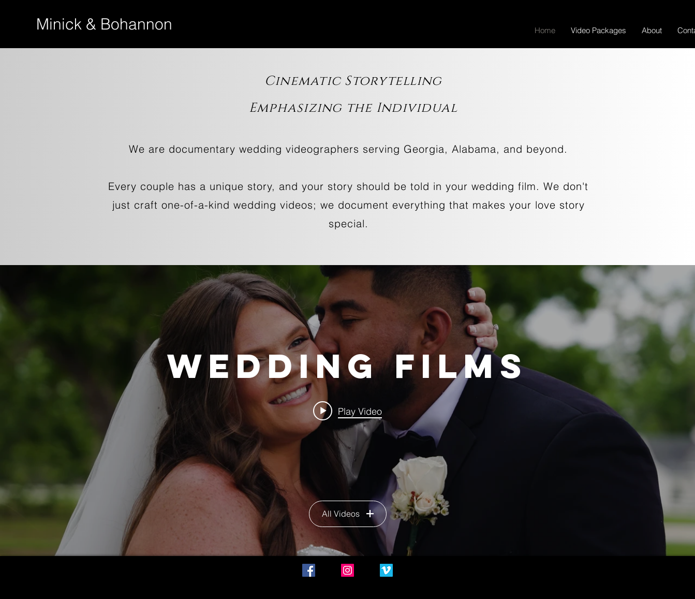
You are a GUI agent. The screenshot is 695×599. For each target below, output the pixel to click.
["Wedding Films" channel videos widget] (347, 410)
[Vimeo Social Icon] (386, 570)
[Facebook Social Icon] (308, 570)
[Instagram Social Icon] (347, 570)
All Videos (348, 513)
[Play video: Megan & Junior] (347, 410)
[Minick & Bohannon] (104, 24)
